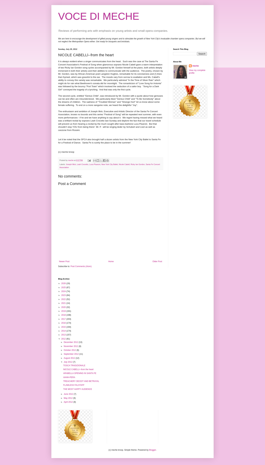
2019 (63, 311)
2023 (63, 295)
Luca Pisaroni (94, 164)
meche (195, 66)
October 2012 (70, 350)
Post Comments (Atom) (81, 266)
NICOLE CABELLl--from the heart (78, 369)
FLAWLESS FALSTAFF (73, 385)
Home (111, 261)
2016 (63, 323)
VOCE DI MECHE (98, 16)
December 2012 (71, 342)
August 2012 (70, 358)
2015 (63, 327)
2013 (63, 335)
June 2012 (69, 394)
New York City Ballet (109, 164)
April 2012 (68, 402)
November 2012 (71, 346)
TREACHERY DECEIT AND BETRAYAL (81, 381)
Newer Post (64, 261)
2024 (63, 291)
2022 (63, 299)
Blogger (152, 450)
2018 (63, 315)
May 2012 (68, 398)
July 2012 (68, 362)
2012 (63, 339)
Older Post (157, 261)
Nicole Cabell (124, 164)
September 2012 (71, 354)
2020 (63, 307)
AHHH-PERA (69, 377)
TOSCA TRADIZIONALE (74, 365)
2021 (63, 303)
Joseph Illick (71, 164)
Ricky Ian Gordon (138, 164)
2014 (63, 331)
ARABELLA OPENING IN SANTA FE (79, 373)
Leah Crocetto (82, 164)
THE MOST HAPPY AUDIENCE (77, 389)
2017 (63, 319)
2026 (63, 283)
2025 (63, 287)
